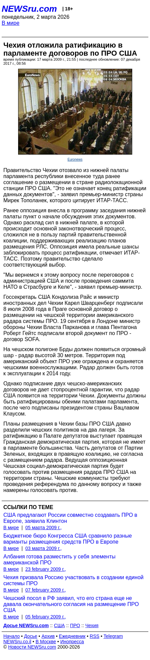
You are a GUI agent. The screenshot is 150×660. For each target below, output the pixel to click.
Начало (11, 636)
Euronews (74, 159)
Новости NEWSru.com (32, 647)
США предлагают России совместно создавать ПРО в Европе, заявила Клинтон (70, 518)
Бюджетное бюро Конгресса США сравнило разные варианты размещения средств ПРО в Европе (67, 539)
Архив (48, 636)
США (59, 625)
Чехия (91, 625)
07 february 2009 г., (45, 590)
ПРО (75, 625)
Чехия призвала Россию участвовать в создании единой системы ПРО (73, 580)
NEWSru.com (29, 9)
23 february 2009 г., (45, 569)
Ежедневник (72, 636)
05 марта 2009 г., (43, 527)
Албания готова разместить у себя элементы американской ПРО (59, 559)
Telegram (113, 636)
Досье (30, 636)
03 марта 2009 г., (43, 548)
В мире (10, 23)
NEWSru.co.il (17, 641)
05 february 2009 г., (45, 616)
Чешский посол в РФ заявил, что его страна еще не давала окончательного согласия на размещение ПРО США (71, 604)
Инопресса (72, 641)
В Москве (46, 641)
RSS (94, 636)
